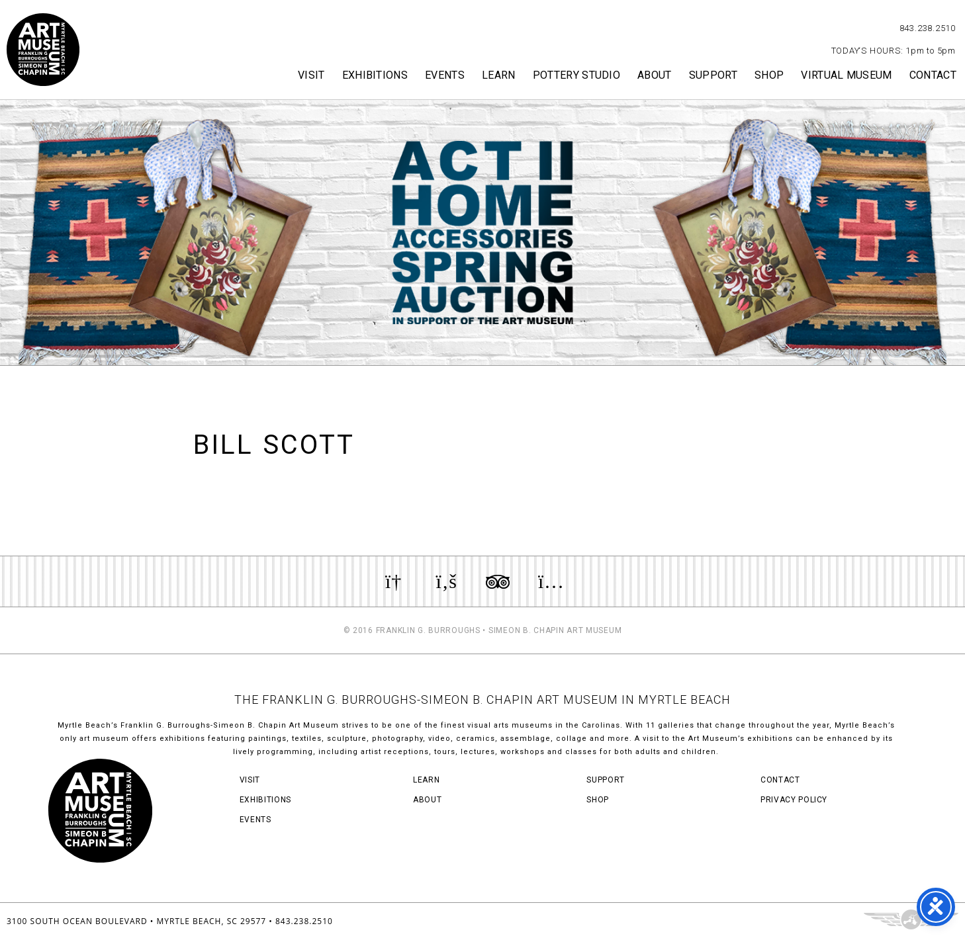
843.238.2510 (927, 28)
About (654, 75)
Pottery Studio (576, 75)
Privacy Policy (793, 799)
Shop (769, 75)
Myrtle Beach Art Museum (43, 49)
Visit (311, 75)
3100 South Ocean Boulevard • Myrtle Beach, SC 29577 (136, 921)
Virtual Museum (846, 75)
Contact (932, 75)
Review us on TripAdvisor (498, 581)
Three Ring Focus (911, 919)
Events (445, 75)
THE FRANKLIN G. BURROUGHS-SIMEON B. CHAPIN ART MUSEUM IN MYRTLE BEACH (482, 699)
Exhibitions (375, 75)
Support (713, 75)
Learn (499, 75)
